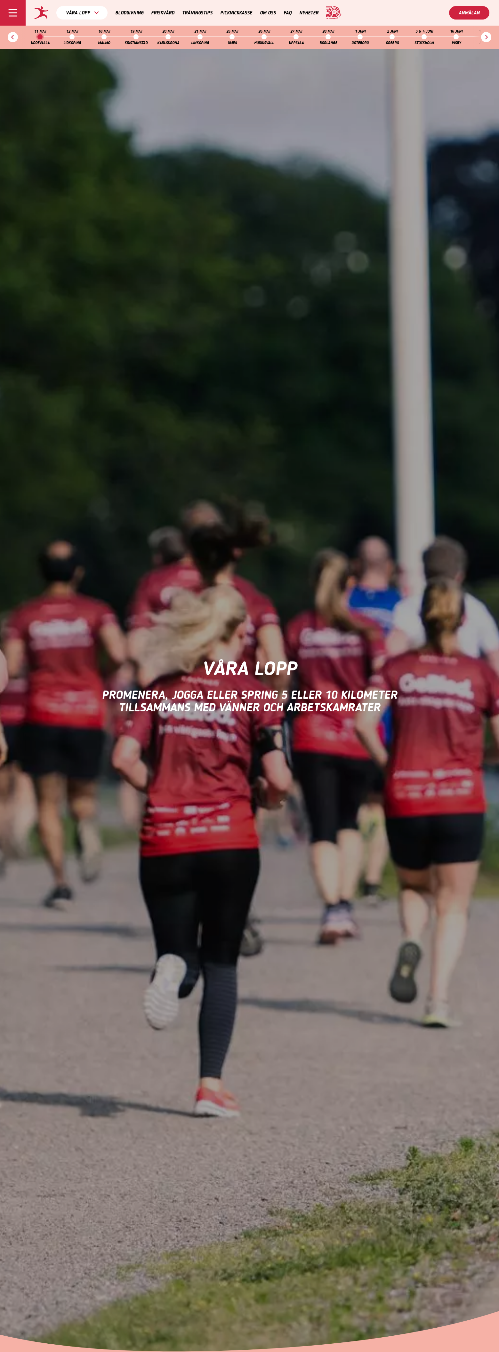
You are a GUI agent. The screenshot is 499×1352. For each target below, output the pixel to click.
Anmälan (469, 13)
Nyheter (308, 13)
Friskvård (162, 13)
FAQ (288, 13)
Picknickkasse (236, 13)
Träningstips (197, 13)
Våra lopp (82, 13)
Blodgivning (129, 13)
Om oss (268, 13)
